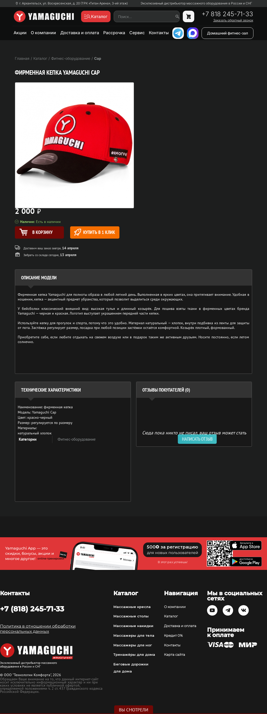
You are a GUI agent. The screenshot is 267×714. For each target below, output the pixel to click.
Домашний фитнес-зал (227, 33)
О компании (43, 32)
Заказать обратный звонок (233, 20)
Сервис (137, 32)
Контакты (159, 32)
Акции (20, 32)
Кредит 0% (173, 635)
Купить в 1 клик (94, 232)
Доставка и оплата (79, 32)
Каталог (171, 616)
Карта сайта (174, 654)
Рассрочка (114, 32)
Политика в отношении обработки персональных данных (38, 629)
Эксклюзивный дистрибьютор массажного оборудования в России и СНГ (196, 3)
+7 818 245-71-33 (227, 14)
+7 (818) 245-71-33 (32, 608)
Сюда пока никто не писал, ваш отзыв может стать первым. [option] (194, 435)
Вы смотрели (133, 710)
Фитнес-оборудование (77, 439)
